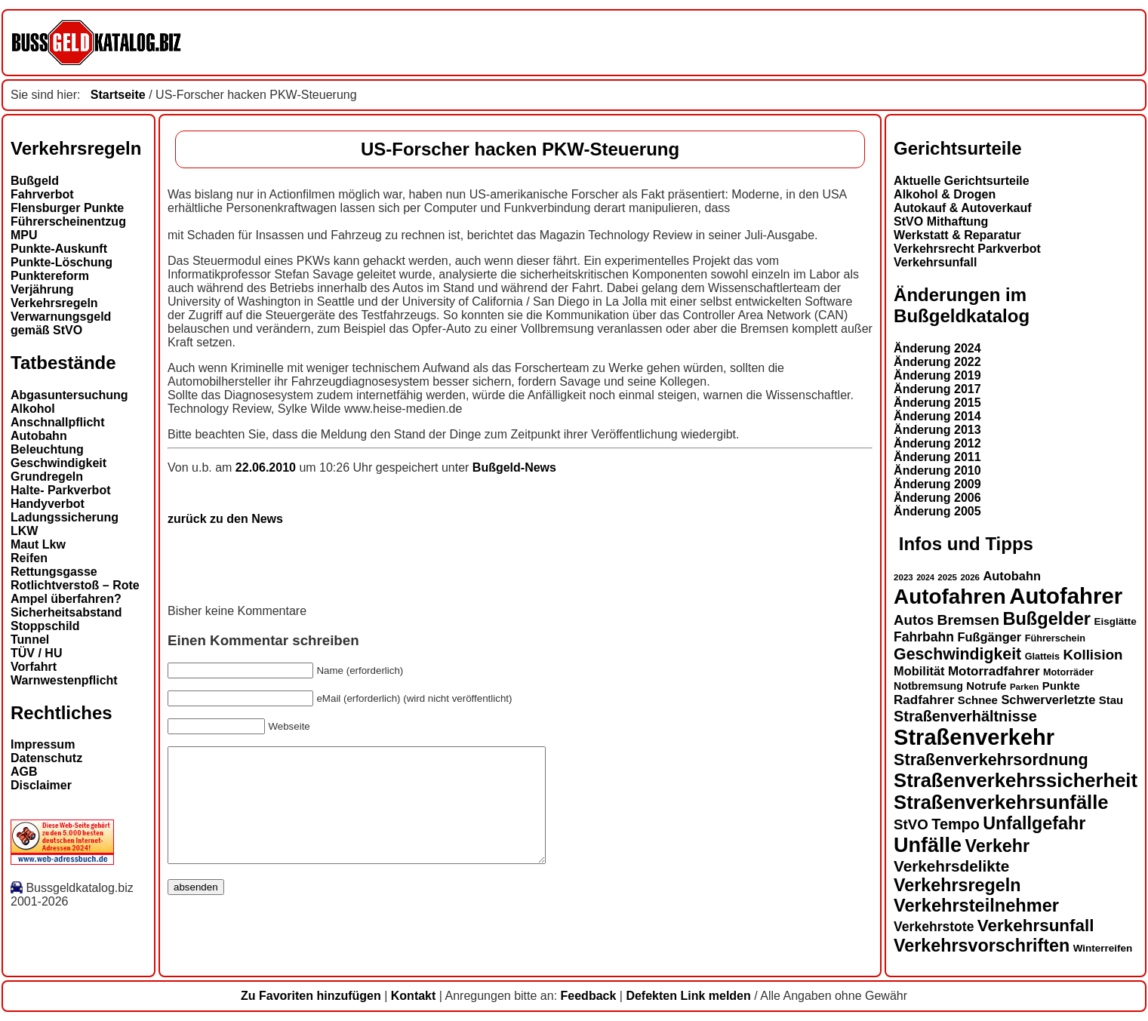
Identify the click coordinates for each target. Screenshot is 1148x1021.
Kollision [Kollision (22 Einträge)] (1093, 655)
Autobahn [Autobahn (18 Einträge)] (1012, 576)
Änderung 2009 (937, 484)
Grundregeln (47, 476)
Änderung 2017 (937, 389)
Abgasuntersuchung (69, 395)
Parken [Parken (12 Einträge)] (1024, 686)
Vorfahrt (34, 666)
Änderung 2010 (937, 470)
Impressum (43, 744)
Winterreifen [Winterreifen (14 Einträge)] (1103, 948)
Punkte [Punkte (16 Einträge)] (1061, 685)
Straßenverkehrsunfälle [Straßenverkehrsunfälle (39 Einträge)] (1001, 802)
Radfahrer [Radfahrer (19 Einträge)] (924, 700)
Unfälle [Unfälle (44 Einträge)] (928, 845)
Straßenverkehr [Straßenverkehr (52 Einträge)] (974, 737)
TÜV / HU (36, 653)
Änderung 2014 (937, 416)
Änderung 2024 (937, 348)
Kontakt (413, 995)
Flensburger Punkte (67, 207)
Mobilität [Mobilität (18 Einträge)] (919, 671)
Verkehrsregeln (54, 303)
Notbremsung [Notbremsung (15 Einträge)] (928, 686)
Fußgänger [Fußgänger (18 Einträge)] (989, 637)
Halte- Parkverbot (61, 490)
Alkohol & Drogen (945, 194)
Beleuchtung (47, 449)
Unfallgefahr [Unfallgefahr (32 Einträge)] (1034, 823)
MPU (24, 235)
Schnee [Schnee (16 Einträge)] (978, 699)
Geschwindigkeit (58, 463)
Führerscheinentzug (68, 221)
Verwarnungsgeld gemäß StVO (61, 323)
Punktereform (50, 275)
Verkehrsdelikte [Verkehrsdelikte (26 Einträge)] (951, 866)
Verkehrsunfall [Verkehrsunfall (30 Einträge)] (1035, 925)
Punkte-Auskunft (59, 248)
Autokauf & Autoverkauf (963, 207)
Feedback (589, 995)
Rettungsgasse (54, 571)
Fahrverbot (42, 194)
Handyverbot (48, 503)
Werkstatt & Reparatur (957, 235)
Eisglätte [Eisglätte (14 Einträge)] (1115, 621)
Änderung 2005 (937, 511)
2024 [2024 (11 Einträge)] (925, 577)
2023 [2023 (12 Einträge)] (903, 577)
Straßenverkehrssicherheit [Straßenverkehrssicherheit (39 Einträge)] (1015, 780)
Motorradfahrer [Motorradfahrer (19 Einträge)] (994, 671)
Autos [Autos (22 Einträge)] (914, 620)
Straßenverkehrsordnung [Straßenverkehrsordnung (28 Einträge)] (991, 759)
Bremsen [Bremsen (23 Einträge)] (968, 620)
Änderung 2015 (937, 402)
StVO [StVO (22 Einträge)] (911, 824)
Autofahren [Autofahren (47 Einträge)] (950, 596)
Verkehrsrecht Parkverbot (967, 248)
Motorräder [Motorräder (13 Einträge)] (1068, 672)
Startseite (118, 94)
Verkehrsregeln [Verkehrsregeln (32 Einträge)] (957, 885)
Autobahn (39, 435)
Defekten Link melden (688, 995)
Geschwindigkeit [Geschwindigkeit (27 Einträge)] (957, 654)
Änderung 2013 (937, 429)
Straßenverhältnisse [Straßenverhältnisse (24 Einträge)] (965, 716)
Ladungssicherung (64, 517)
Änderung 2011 (937, 457)
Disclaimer (41, 785)
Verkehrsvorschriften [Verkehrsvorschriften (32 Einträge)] (982, 945)
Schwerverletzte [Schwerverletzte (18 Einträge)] (1048, 699)
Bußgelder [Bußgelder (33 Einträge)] (1046, 619)
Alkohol (33, 408)
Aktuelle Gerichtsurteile (962, 180)
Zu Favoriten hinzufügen (311, 995)
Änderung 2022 (937, 361)
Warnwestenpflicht (64, 680)
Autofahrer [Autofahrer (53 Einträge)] (1065, 595)
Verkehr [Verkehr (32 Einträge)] (997, 846)
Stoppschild (45, 626)
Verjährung (42, 289)
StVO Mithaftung (941, 221)
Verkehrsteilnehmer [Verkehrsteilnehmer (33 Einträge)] (976, 905)
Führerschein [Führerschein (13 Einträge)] (1055, 638)
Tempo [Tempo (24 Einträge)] (955, 824)
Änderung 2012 (937, 443)
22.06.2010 (267, 467)
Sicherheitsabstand (66, 612)
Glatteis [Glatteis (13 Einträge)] (1042, 656)
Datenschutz (46, 758)
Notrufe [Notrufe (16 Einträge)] (986, 685)
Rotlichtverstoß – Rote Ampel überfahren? (75, 592)
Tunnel (30, 639)
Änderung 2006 (937, 497)
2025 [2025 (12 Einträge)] (947, 577)
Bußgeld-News (514, 467)
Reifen (29, 558)
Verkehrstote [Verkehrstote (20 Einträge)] (934, 926)
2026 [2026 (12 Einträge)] (970, 577)
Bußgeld (35, 180)
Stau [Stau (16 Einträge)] (1111, 699)
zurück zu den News (225, 518)
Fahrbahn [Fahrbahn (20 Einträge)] (924, 636)
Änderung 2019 (937, 375)
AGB (24, 771)
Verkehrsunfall (935, 262)
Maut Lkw (38, 544)
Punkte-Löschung (61, 262)
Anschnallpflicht (57, 422)
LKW (24, 530)
